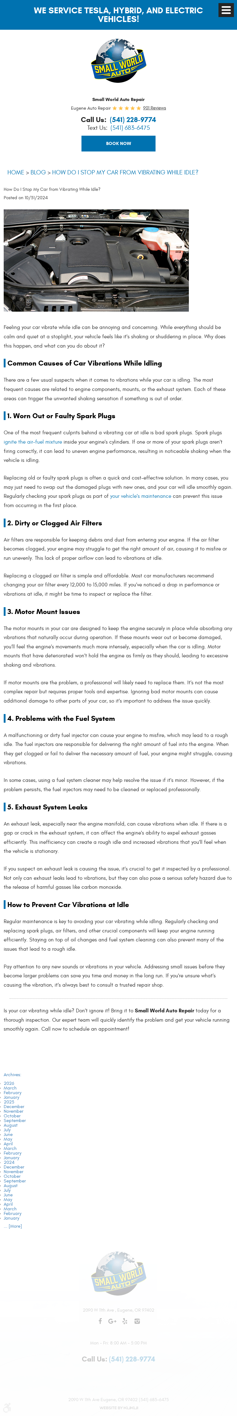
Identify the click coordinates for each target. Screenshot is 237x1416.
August (11, 1125)
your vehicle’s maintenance (140, 496)
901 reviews (154, 108)
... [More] (13, 1226)
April (8, 1143)
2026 (9, 1083)
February (12, 1092)
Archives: (12, 1074)
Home (15, 172)
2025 (9, 1102)
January (11, 1097)
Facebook (100, 1324)
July (7, 1130)
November (13, 1111)
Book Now (118, 143)
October (12, 1116)
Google (112, 1324)
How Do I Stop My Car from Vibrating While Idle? (125, 172)
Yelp (124, 1324)
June (8, 1134)
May (8, 1139)
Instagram (137, 1324)
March (10, 1088)
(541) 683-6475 (130, 128)
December (14, 1106)
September (15, 1120)
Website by (118, 1408)
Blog (38, 172)
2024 (9, 1162)
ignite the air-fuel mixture (33, 442)
